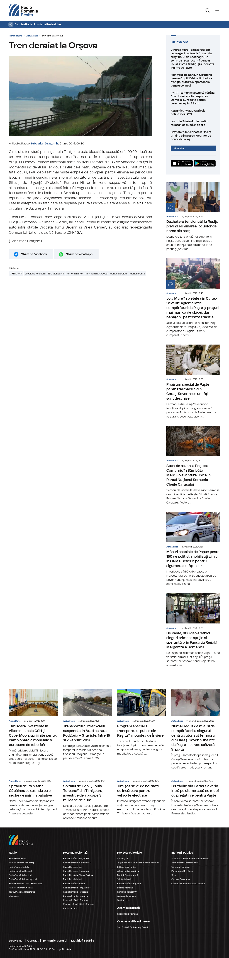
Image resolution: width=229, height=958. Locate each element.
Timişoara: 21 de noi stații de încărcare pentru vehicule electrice (141, 795)
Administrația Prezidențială (184, 863)
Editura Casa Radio (126, 867)
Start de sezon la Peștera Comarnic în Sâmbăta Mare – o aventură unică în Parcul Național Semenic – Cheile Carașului (193, 465)
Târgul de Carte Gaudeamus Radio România (138, 863)
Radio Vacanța (70, 908)
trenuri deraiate (119, 273)
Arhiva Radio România (128, 871)
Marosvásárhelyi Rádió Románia (78, 904)
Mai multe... (180, 148)
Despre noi (16, 940)
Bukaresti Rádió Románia (75, 896)
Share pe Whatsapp (79, 254)
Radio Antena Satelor (19, 867)
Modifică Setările (82, 940)
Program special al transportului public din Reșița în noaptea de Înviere (141, 722)
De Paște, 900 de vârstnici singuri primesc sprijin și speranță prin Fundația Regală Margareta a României (193, 630)
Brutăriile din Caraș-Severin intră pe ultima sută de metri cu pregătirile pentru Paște (195, 795)
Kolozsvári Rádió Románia (76, 900)
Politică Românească (127, 875)
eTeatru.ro (14, 896)
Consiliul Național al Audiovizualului (188, 884)
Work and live (123, 900)
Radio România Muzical (20, 875)
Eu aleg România (125, 888)
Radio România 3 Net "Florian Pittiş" (26, 884)
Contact (32, 940)
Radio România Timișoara (75, 892)
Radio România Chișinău (21, 888)
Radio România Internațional (23, 879)
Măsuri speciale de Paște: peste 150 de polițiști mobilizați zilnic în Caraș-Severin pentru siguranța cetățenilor (193, 549)
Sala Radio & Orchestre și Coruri (132, 927)
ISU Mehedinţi (56, 273)
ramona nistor (75, 273)
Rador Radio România (127, 914)
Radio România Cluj (72, 867)
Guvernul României (180, 867)
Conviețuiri (122, 859)
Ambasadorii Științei (127, 896)
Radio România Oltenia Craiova (78, 875)
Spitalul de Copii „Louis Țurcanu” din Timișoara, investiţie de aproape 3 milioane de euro (87, 797)
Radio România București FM (77, 863)
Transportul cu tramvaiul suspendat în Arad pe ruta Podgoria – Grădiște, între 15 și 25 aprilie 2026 (87, 724)
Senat (174, 875)
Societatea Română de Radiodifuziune (190, 859)
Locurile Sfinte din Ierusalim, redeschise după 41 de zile (193, 123)
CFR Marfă (16, 273)
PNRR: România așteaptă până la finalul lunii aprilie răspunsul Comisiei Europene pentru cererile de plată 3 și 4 (193, 98)
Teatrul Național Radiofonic (22, 892)
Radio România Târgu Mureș (77, 888)
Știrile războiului (125, 879)
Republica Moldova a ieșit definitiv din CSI (193, 112)
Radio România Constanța (76, 871)
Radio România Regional (129, 884)
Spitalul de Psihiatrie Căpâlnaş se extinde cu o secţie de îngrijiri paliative (33, 795)
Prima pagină (15, 36)
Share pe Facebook (34, 254)
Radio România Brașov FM (76, 859)
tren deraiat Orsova (97, 273)
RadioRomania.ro (17, 859)
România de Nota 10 (127, 892)
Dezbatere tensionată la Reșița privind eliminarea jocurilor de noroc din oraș (193, 136)
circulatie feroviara (35, 273)
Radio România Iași (72, 879)
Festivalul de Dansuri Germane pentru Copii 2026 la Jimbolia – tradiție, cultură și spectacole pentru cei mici (193, 80)
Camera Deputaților (180, 879)
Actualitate (32, 36)
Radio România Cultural (20, 871)
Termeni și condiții (55, 940)
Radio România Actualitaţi (21, 863)
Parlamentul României (182, 871)
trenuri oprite (137, 273)
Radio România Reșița (74, 884)
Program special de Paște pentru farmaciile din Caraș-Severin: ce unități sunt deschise (193, 382)
